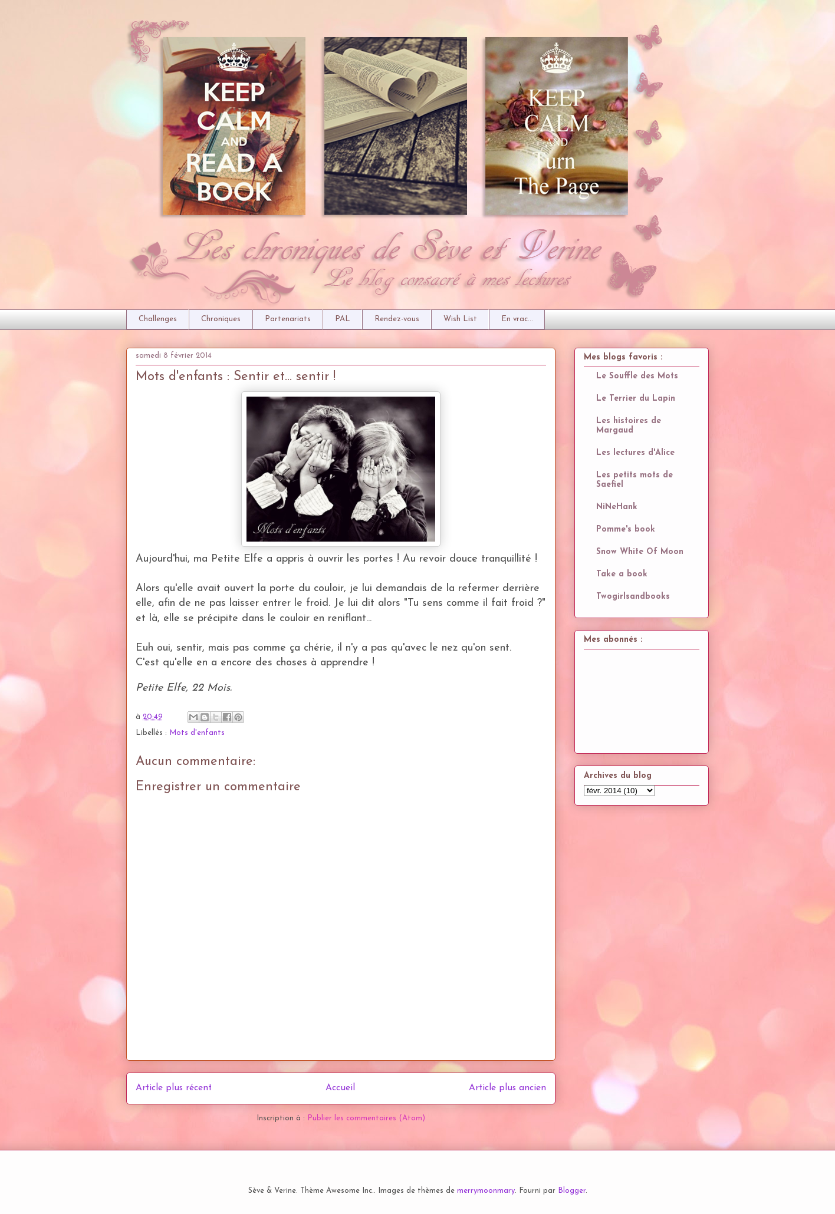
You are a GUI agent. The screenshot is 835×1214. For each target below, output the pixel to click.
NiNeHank (616, 507)
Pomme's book (625, 529)
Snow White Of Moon (639, 551)
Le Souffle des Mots (637, 376)
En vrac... (517, 319)
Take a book (621, 574)
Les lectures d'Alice (635, 452)
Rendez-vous (396, 319)
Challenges (158, 319)
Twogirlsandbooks (633, 596)
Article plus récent (174, 1088)
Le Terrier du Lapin (635, 398)
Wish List (460, 319)
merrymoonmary (486, 1191)
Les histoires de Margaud (628, 426)
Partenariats (288, 319)
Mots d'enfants (197, 733)
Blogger (572, 1191)
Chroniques (221, 319)
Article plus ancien (507, 1088)
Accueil (340, 1088)
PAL (342, 319)
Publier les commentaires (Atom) (366, 1118)
